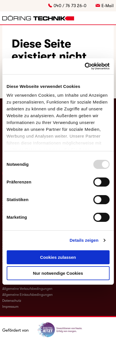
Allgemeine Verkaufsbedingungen (27, 289)
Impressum (10, 307)
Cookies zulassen (58, 257)
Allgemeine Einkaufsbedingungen (27, 295)
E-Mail (107, 5)
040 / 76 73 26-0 (70, 5)
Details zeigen (84, 240)
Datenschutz (11, 301)
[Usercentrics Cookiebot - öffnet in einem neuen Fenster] (84, 66)
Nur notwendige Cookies (58, 273)
